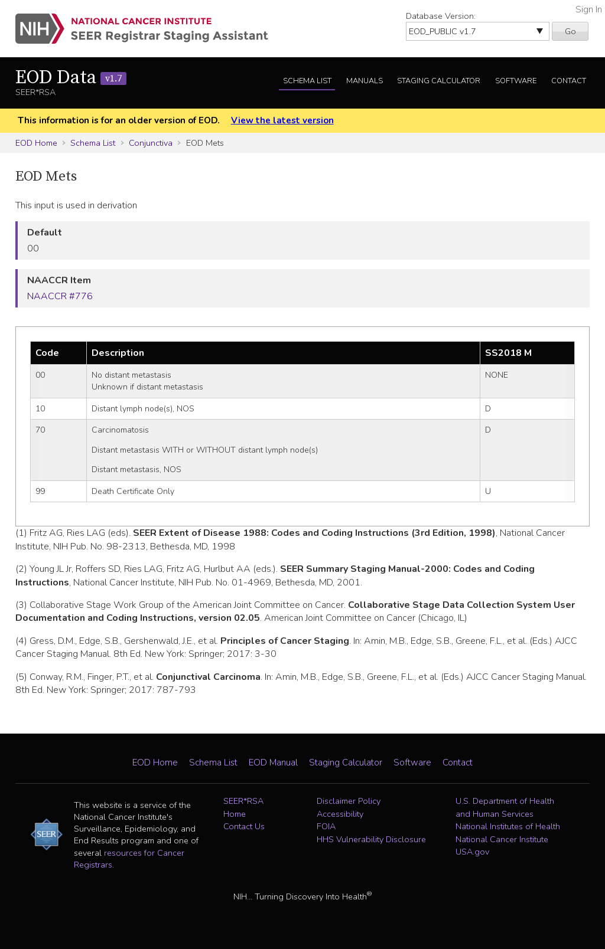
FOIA (326, 826)
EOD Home (36, 143)
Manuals (364, 81)
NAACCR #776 (60, 296)
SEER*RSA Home (243, 807)
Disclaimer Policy (348, 801)
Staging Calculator (438, 81)
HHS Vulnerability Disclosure (371, 839)
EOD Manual (273, 762)
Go (570, 31)
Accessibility (340, 814)
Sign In (588, 9)
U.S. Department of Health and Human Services (505, 807)
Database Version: (441, 16)
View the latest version (282, 120)
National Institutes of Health (508, 826)
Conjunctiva (151, 143)
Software (515, 81)
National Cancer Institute (502, 839)
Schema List (307, 81)
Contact (568, 81)
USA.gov (472, 852)
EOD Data (70, 78)
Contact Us (244, 826)
